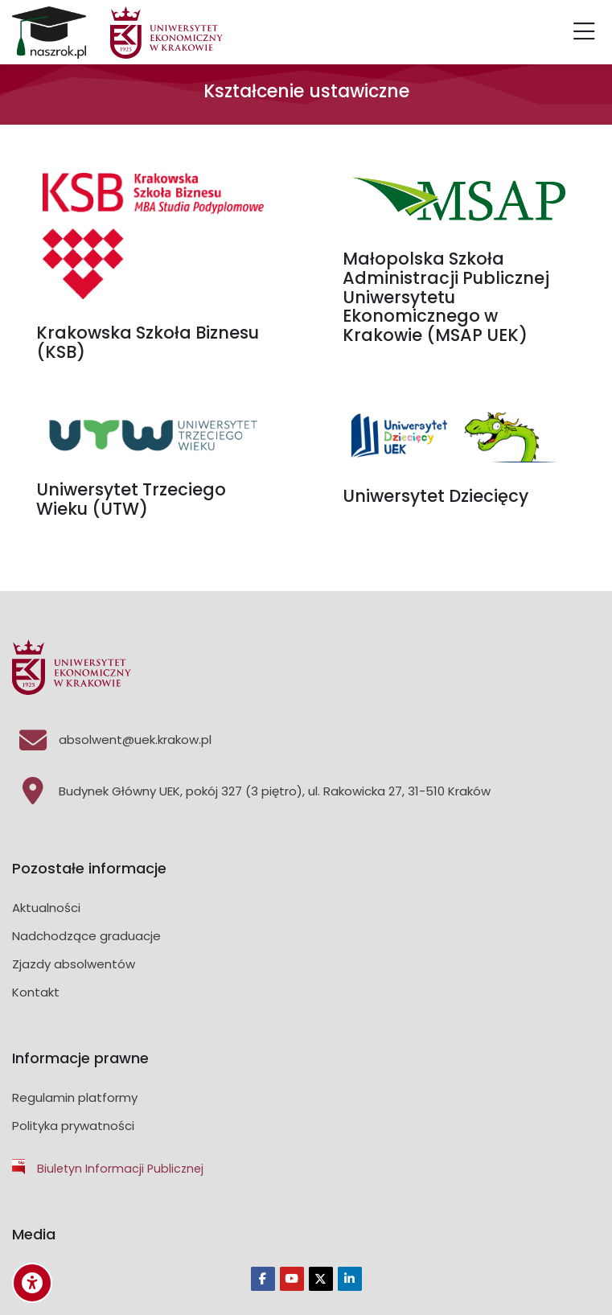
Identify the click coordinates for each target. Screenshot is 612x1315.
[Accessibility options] (32, 1283)
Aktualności (46, 907)
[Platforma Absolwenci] (49, 32)
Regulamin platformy (75, 1097)
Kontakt (36, 992)
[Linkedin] (350, 1279)
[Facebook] (263, 1279)
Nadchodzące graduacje (86, 935)
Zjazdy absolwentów (73, 963)
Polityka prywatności (73, 1125)
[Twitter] (321, 1279)
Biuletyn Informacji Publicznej (120, 1169)
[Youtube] (292, 1279)
